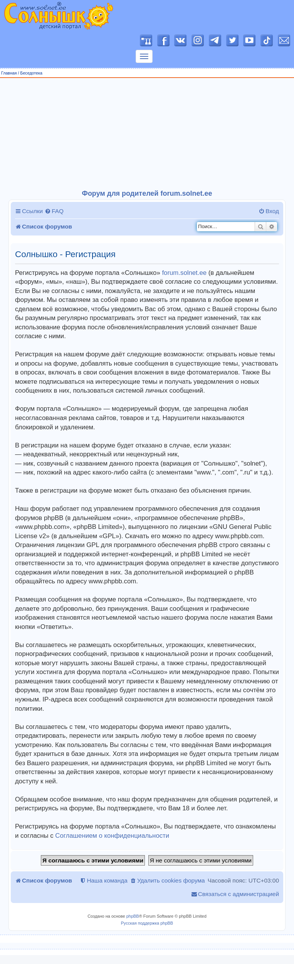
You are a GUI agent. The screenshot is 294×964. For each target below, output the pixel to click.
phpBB (132, 916)
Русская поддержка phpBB (147, 923)
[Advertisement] (147, 134)
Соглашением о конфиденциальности (112, 835)
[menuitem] (54, 211)
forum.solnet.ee (184, 272)
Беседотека (31, 73)
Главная (9, 73)
